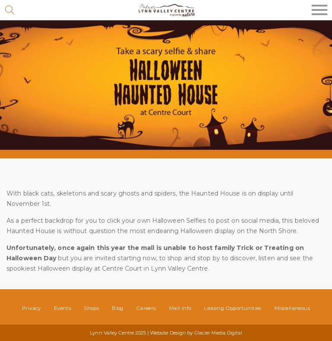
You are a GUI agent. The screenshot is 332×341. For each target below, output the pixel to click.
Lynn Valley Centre (166, 10)
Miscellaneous (292, 308)
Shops (91, 308)
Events (62, 308)
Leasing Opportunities (232, 308)
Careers (146, 308)
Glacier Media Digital (218, 333)
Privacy (31, 308)
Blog (118, 308)
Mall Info (180, 308)
